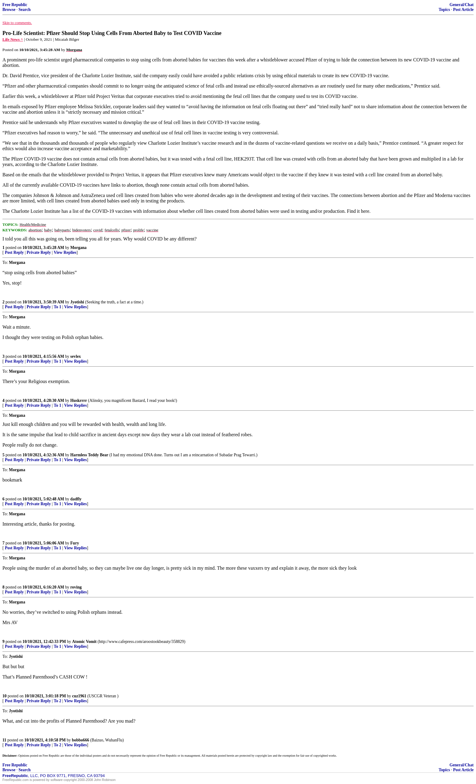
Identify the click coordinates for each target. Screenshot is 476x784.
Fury (74, 543)
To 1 (57, 307)
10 (4, 696)
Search (25, 9)
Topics (444, 9)
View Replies (65, 252)
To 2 (57, 701)
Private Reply (39, 252)
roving (76, 587)
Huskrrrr (78, 400)
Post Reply (14, 252)
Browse (8, 9)
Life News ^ (12, 39)
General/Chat (462, 4)
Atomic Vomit (84, 641)
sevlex (75, 356)
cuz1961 (79, 696)
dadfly (76, 499)
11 (4, 740)
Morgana (78, 247)
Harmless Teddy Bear (89, 455)
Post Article (463, 9)
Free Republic (14, 4)
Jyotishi (77, 302)
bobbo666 (80, 740)
